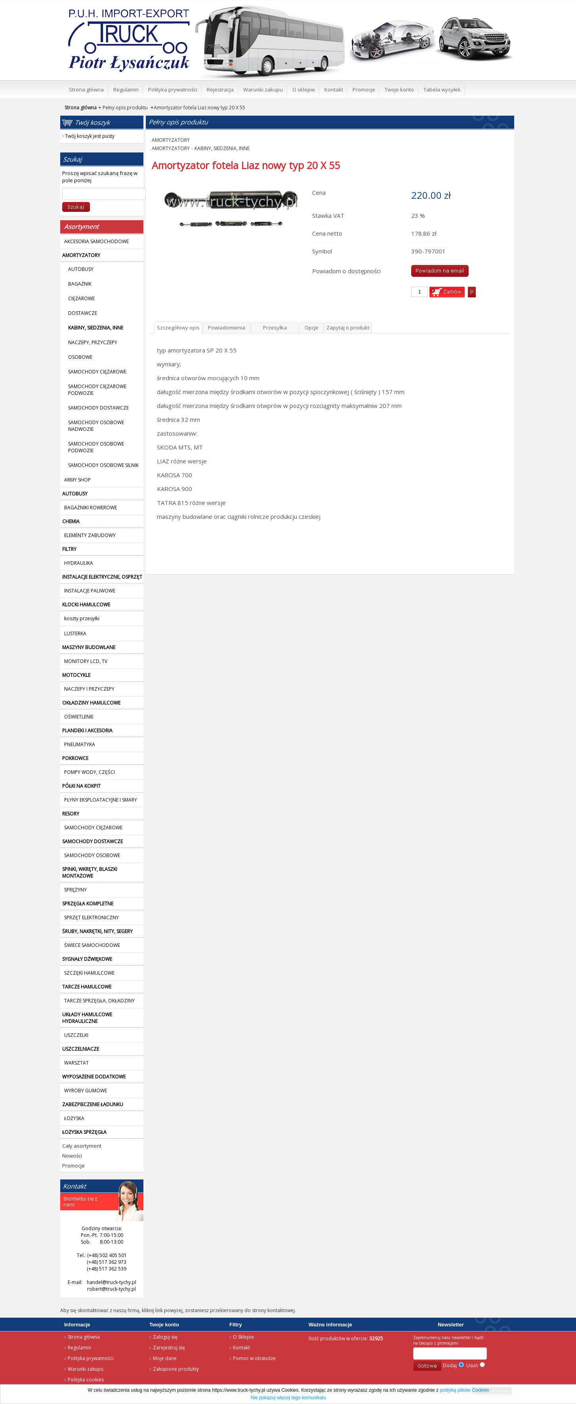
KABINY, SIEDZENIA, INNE (222, 148)
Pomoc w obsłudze (254, 1358)
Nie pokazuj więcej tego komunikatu (288, 1397)
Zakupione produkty (176, 1369)
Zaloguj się (165, 1337)
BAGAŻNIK (80, 283)
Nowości (72, 1155)
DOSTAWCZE (82, 313)
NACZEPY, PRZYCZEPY (92, 342)
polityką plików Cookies (464, 1390)
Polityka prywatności (91, 1358)
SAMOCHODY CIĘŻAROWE (97, 371)
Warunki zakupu (85, 1369)
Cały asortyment (81, 1145)
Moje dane (165, 1358)
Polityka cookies (86, 1379)
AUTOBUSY (80, 269)
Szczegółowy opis (178, 327)
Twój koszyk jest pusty (451, 6)
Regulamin (79, 1347)
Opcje (312, 327)
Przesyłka (275, 327)
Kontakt (241, 1347)
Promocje (73, 1165)
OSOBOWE (80, 357)
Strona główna (117, 10)
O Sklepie (243, 1337)
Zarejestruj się (169, 1347)
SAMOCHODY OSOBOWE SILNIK (103, 465)
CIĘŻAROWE (81, 298)
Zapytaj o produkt (347, 327)
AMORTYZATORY (171, 140)
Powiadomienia (226, 327)
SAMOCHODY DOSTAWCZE (98, 407)
